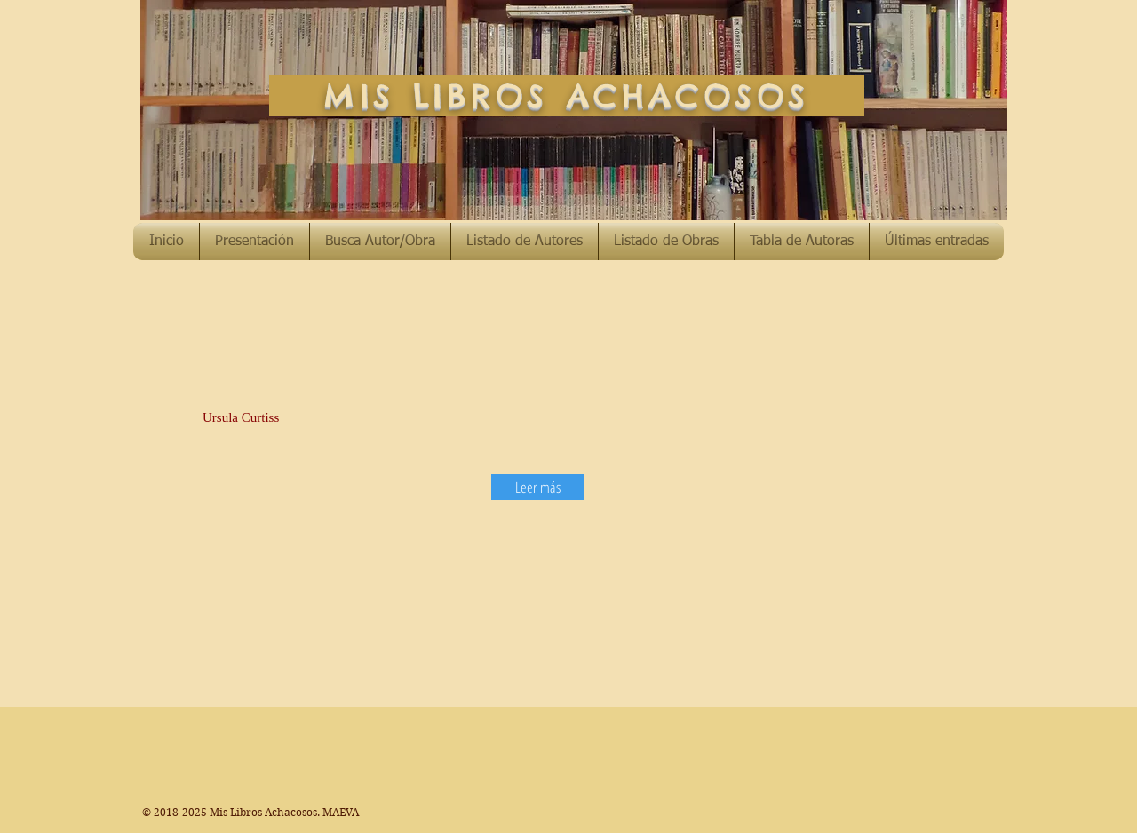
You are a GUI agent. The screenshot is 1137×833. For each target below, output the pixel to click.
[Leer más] (537, 487)
